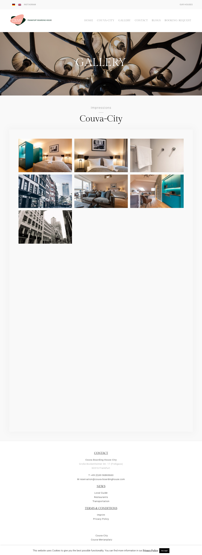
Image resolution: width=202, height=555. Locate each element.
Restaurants (101, 497)
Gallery (124, 20)
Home (88, 20)
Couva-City (106, 20)
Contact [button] (141, 20)
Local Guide (101, 493)
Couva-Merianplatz (101, 542)
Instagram (30, 4)
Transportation (101, 501)
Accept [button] (164, 550)
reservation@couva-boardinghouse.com (102, 479)
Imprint (101, 515)
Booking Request (178, 20)
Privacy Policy (101, 519)
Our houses (186, 4)
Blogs (156, 20)
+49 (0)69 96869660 (102, 475)
